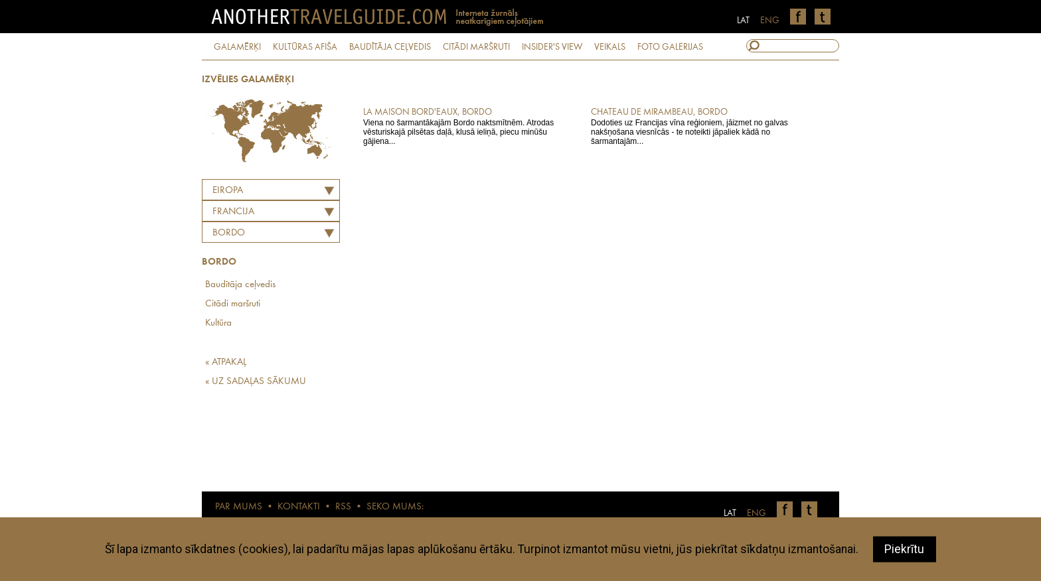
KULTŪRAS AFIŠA (305, 47)
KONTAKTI (299, 507)
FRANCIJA (233, 212)
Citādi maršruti (232, 304)
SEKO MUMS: (395, 507)
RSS (343, 507)
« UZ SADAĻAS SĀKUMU (255, 382)
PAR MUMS (238, 507)
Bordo (228, 233)
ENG (769, 20)
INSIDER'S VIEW (552, 47)
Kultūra (218, 323)
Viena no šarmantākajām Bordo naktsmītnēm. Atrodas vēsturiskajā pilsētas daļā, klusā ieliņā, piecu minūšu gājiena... (467, 126)
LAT (743, 20)
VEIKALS (609, 47)
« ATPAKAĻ (225, 362)
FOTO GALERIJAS (670, 47)
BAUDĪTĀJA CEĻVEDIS (390, 47)
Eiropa (227, 191)
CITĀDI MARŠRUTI (476, 47)
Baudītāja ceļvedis (240, 285)
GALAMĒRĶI (237, 47)
